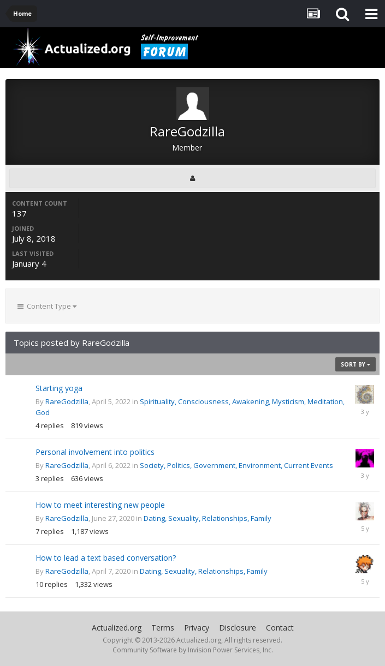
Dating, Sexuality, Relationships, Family (207, 518)
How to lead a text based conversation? (105, 558)
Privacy (196, 627)
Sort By (355, 364)
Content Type (46, 306)
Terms (162, 627)
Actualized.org (116, 627)
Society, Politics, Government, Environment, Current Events (236, 465)
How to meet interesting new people (100, 505)
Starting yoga (58, 388)
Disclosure (237, 627)
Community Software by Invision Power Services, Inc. (192, 650)
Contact (280, 627)
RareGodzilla (66, 401)
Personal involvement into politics (95, 452)
